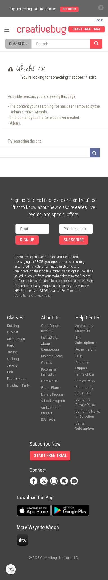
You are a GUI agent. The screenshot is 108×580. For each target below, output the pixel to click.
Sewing (12, 352)
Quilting (13, 359)
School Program (53, 401)
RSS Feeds (48, 419)
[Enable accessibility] (11, 569)
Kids (10, 372)
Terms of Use (84, 374)
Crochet (12, 332)
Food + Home (17, 378)
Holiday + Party (18, 385)
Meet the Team (51, 356)
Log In (99, 20)
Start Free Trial (87, 29)
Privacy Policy (42, 295)
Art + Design (16, 339)
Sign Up (27, 240)
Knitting (13, 326)
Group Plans (50, 387)
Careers (46, 362)
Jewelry (12, 365)
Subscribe (73, 240)
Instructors (49, 337)
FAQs (79, 356)
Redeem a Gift (85, 349)
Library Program (53, 394)
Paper (11, 345)
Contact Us (49, 381)
